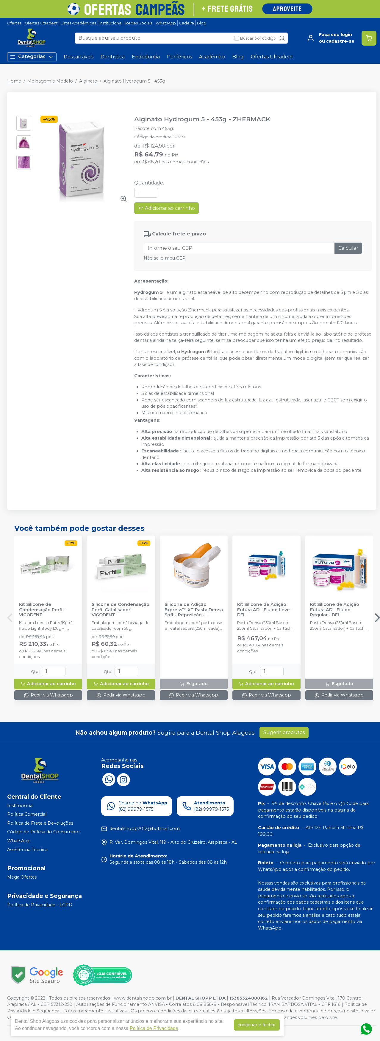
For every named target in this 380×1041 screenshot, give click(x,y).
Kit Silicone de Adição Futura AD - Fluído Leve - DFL (265, 610)
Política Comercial (26, 814)
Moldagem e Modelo (50, 81)
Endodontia (146, 57)
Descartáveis (78, 57)
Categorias (32, 57)
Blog (201, 23)
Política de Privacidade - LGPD (39, 904)
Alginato (88, 81)
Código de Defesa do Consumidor (43, 832)
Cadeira (186, 23)
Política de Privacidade (154, 1028)
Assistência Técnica (27, 849)
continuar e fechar (257, 1024)
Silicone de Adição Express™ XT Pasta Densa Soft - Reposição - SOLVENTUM (194, 610)
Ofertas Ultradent (41, 23)
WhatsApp (166, 23)
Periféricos (179, 57)
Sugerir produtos (284, 732)
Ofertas (14, 23)
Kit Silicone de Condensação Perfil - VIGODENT (43, 610)
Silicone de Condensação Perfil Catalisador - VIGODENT (120, 610)
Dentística (113, 57)
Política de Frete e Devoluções (40, 823)
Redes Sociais (138, 23)
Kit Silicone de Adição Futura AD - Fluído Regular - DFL (334, 610)
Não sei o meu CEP (164, 258)
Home (14, 81)
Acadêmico (212, 57)
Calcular (348, 248)
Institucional (110, 23)
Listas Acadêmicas (78, 23)
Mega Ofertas (22, 877)
